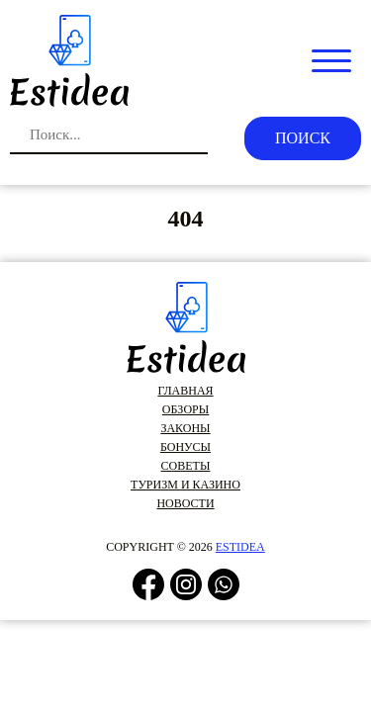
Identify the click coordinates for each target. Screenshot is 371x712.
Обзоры (185, 409)
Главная (185, 391)
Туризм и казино (185, 484)
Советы (186, 466)
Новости (185, 503)
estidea (240, 547)
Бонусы (185, 447)
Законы (185, 428)
